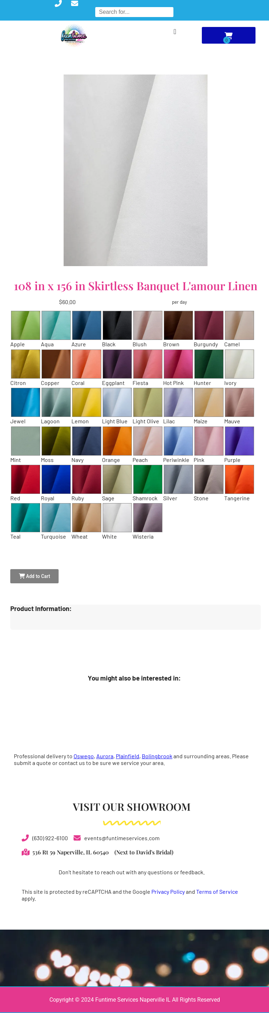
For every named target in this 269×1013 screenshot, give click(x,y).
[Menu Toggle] (174, 31)
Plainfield (127, 756)
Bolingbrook (157, 756)
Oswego (84, 756)
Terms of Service (217, 891)
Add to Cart (34, 576)
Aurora (104, 756)
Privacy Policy (168, 891)
